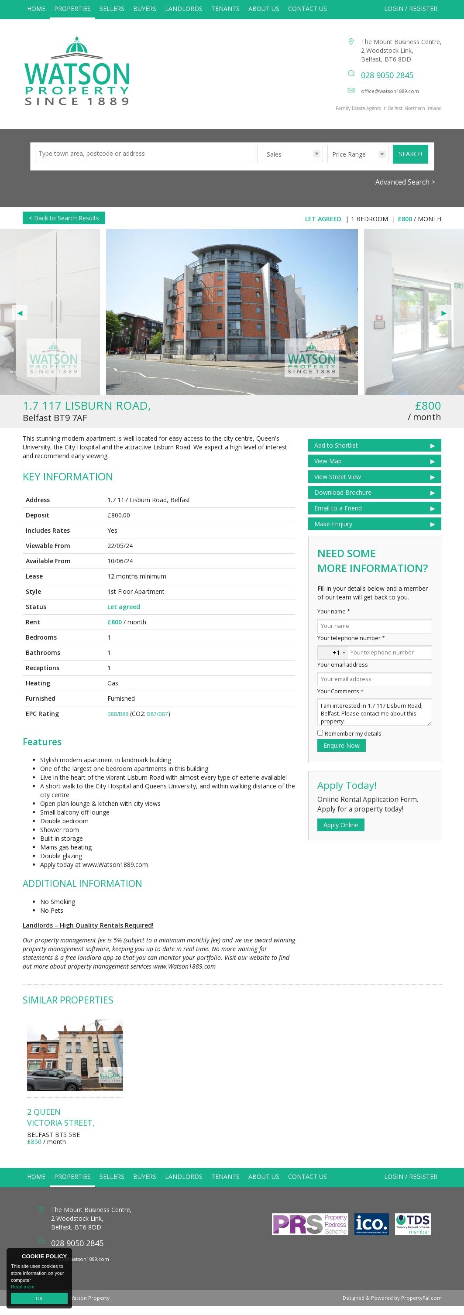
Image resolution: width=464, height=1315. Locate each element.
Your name (333, 620)
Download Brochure (342, 501)
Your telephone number (351, 647)
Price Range (349, 163)
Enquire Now (341, 754)
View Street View (337, 486)
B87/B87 (157, 723)
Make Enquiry (333, 533)
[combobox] (333, 662)
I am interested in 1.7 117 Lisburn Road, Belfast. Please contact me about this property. (374, 721)
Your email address (342, 674)
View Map (328, 470)
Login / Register (410, 8)
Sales (274, 163)
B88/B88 (117, 723)
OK (39, 1298)
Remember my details (353, 743)
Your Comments (340, 700)
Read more (22, 1286)
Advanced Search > (405, 191)
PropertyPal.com (421, 1307)
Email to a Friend (338, 517)
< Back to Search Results (64, 227)
